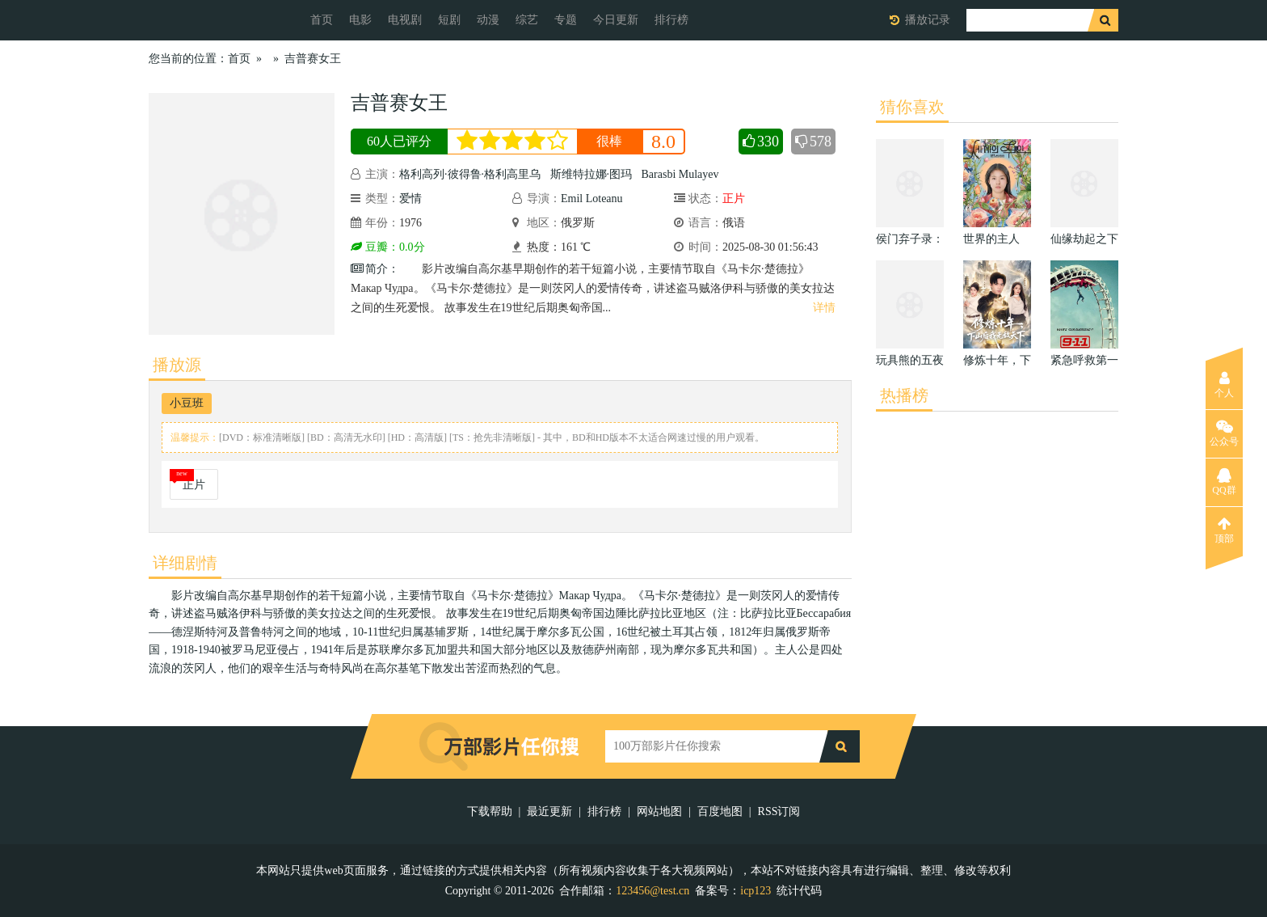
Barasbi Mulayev (680, 174)
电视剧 (405, 20)
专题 (565, 20)
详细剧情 (185, 563)
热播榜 (904, 395)
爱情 (410, 198)
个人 (1224, 385)
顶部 (1224, 530)
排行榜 (671, 20)
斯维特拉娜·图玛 (591, 174)
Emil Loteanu (592, 198)
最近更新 (549, 811)
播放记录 (927, 20)
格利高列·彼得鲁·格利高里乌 (470, 174)
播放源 (177, 365)
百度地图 (720, 811)
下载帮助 (489, 811)
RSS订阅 (779, 811)
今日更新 (615, 20)
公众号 (1224, 433)
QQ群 (1223, 482)
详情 (824, 308)
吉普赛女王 (312, 59)
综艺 (527, 20)
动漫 (488, 20)
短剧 (449, 20)
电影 (360, 20)
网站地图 (659, 811)
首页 (321, 20)
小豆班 (187, 403)
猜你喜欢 (912, 107)
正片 (194, 485)
